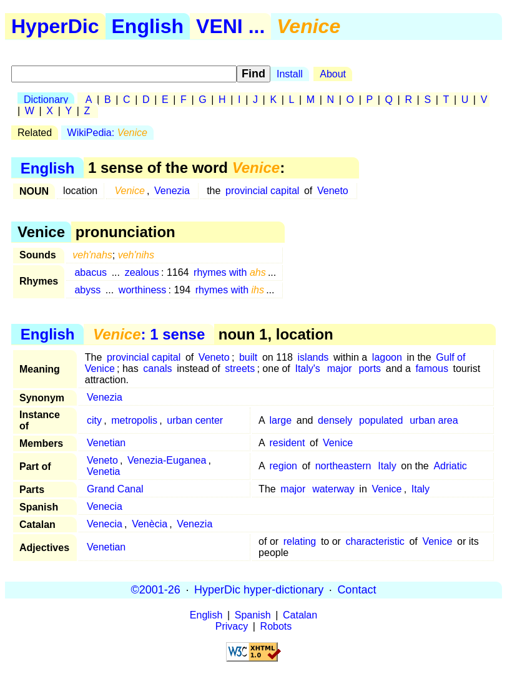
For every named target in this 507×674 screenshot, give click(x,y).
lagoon (387, 357)
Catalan (300, 615)
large (281, 420)
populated (381, 420)
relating (299, 541)
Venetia (103, 471)
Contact (356, 590)
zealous (142, 272)
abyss (87, 290)
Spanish (253, 615)
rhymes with (230, 272)
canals (157, 368)
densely (335, 420)
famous (431, 368)
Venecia (104, 506)
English (148, 26)
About (333, 74)
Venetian (106, 442)
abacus (90, 272)
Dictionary (46, 99)
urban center (195, 420)
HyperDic (55, 26)
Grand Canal (115, 489)
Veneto (332, 190)
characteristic (375, 541)
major (339, 368)
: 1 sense (149, 334)
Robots (276, 626)
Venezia (172, 190)
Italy (387, 466)
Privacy (231, 626)
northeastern (343, 466)
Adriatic (449, 466)
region (283, 466)
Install (290, 74)
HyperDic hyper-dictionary (258, 590)
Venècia (149, 524)
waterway (333, 489)
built (248, 357)
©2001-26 (155, 590)
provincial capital (262, 190)
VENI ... (230, 26)
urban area (434, 420)
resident (287, 442)
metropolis (134, 420)
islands (313, 357)
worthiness (142, 290)
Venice (338, 442)
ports (370, 368)
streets (240, 368)
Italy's (307, 368)
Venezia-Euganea (166, 460)
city (94, 420)
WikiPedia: (107, 132)
